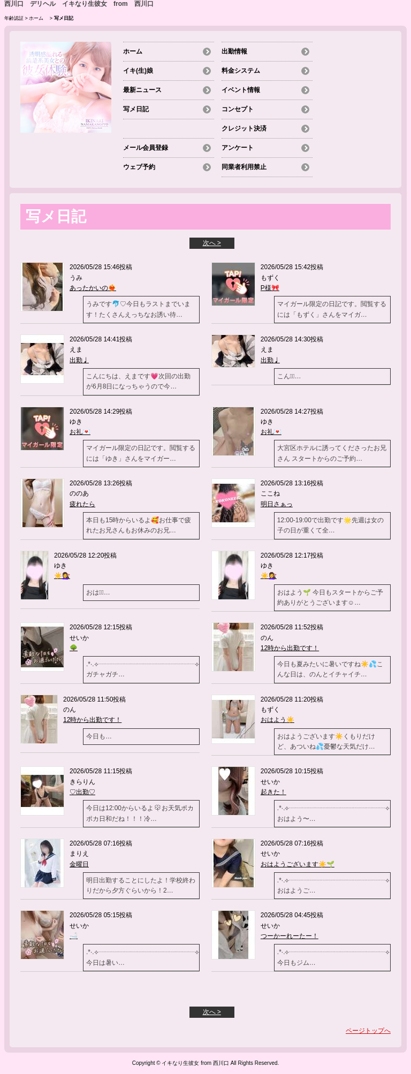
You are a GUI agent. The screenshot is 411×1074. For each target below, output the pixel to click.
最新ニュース (142, 90)
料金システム (241, 70)
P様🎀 (270, 288)
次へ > (212, 243)
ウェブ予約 (139, 167)
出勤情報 (234, 51)
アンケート (238, 147)
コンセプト (238, 109)
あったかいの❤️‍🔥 (93, 288)
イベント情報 (241, 90)
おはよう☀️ (277, 719)
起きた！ (273, 792)
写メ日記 (136, 109)
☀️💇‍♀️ (62, 576)
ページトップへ (368, 1030)
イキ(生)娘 (138, 70)
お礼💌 (80, 432)
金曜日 (79, 864)
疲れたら (82, 504)
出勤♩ (79, 360)
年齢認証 (14, 18)
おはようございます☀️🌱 (297, 864)
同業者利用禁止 (244, 167)
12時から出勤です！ (290, 648)
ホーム (38, 18)
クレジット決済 (244, 128)
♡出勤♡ (82, 792)
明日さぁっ (277, 504)
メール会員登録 (145, 147)
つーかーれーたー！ (289, 936)
